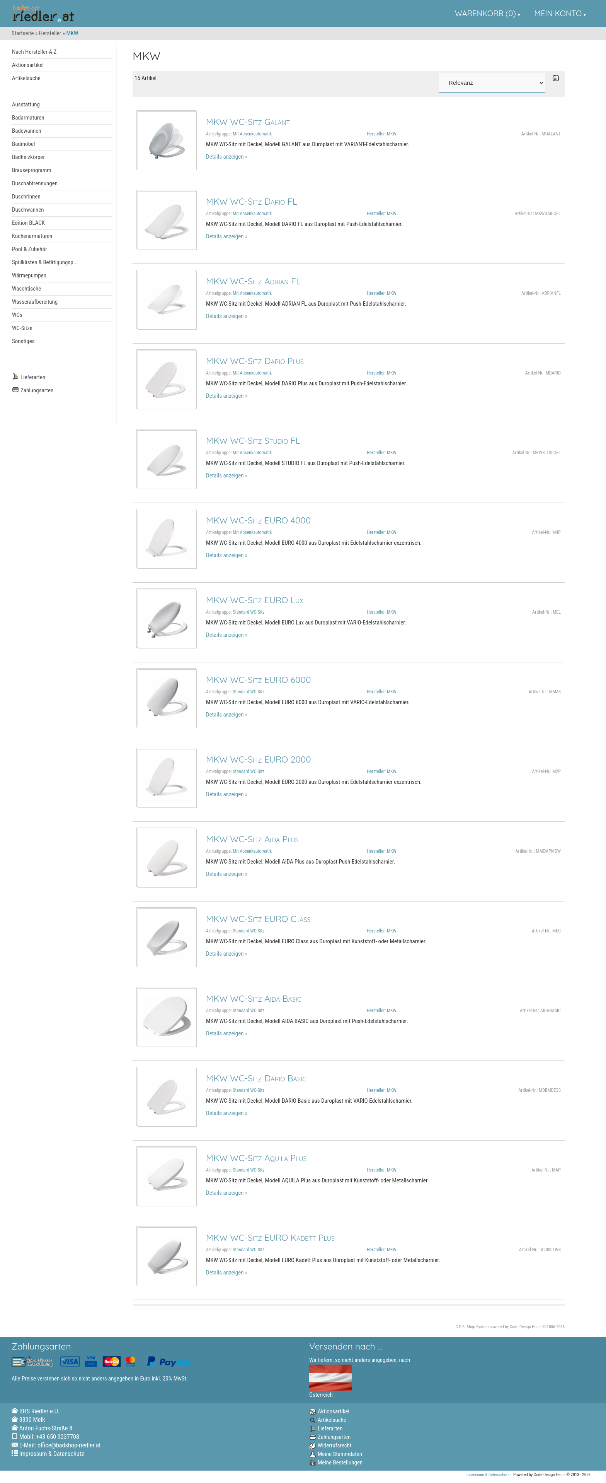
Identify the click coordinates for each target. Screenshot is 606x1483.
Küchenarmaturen (32, 236)
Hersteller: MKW (381, 134)
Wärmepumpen (29, 275)
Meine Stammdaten (335, 1454)
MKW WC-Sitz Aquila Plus (256, 1157)
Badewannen (26, 130)
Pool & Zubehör (29, 249)
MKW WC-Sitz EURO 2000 (258, 759)
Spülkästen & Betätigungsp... (45, 262)
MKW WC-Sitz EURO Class (258, 918)
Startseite (23, 33)
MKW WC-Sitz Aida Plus (252, 839)
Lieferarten (28, 377)
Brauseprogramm (31, 170)
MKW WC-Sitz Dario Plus (255, 360)
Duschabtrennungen (35, 183)
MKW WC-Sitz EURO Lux (254, 600)
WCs (17, 314)
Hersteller (50, 33)
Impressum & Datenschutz (51, 1453)
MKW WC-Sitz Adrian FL (253, 281)
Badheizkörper (28, 157)
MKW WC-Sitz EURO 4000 (258, 520)
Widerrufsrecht (330, 1445)
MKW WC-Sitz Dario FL (251, 201)
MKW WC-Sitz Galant (248, 121)
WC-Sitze (22, 328)
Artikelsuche (26, 78)
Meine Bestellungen (336, 1462)
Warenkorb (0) (485, 13)
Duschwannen (28, 209)
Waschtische (26, 288)
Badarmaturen (28, 117)
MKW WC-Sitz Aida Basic (253, 998)
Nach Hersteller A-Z (34, 51)
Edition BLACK (28, 222)
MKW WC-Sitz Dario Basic (256, 1078)
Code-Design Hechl (525, 1326)
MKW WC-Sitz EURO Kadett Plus (270, 1237)
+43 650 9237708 (57, 1436)
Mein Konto (558, 13)
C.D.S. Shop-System (472, 1326)
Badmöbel (23, 143)
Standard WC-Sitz (248, 612)
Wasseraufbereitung (35, 301)
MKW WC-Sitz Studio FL (253, 440)
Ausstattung (26, 104)
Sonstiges (23, 341)
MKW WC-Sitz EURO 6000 (258, 679)
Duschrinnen (26, 196)
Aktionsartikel (28, 65)
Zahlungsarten (32, 391)
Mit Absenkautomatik (252, 134)
